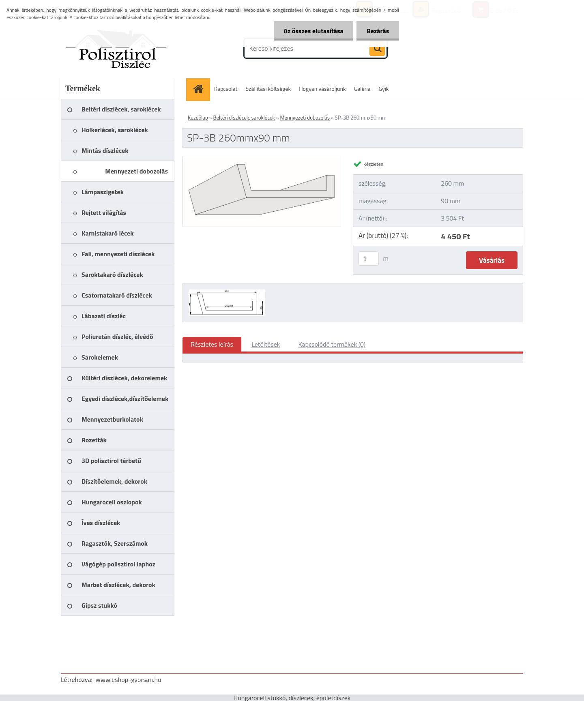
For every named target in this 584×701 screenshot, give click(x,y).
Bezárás (378, 31)
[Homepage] (200, 88)
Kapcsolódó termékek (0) (331, 344)
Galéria (362, 88)
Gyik (384, 88)
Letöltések (265, 344)
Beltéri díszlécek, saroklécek (244, 118)
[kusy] (369, 258)
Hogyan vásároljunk (322, 88)
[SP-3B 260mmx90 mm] (262, 159)
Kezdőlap (198, 118)
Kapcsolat (226, 88)
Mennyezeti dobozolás (305, 118)
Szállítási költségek (268, 88)
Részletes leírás (212, 344)
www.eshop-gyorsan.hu (128, 679)
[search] (377, 48)
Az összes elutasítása (313, 31)
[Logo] (116, 48)
